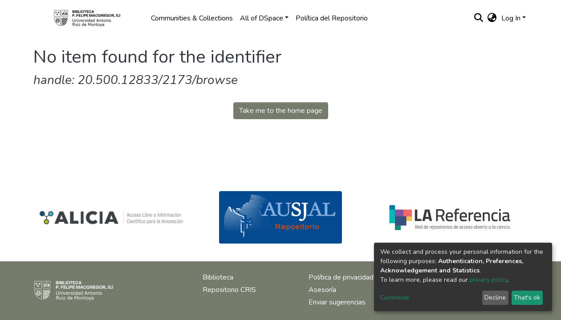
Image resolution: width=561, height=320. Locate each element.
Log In (510, 18)
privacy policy (489, 280)
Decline (495, 297)
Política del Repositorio (332, 18)
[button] (492, 18)
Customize (394, 297)
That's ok (527, 297)
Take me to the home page (280, 111)
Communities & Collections (192, 18)
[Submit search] (479, 18)
